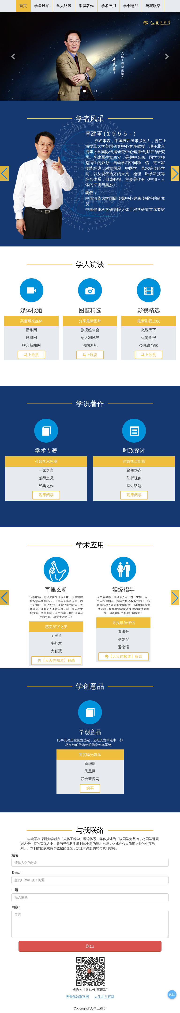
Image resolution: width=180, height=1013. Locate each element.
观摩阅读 (46, 495)
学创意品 (130, 6)
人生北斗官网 (104, 996)
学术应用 (108, 6)
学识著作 (86, 6)
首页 (23, 6)
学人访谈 (63, 6)
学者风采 (41, 6)
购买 (90, 788)
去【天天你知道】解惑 (56, 660)
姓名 (14, 855)
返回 (172, 994)
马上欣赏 (31, 355)
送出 (90, 946)
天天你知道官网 (77, 996)
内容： (16, 907)
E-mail (16, 872)
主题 (14, 890)
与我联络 (153, 6)
